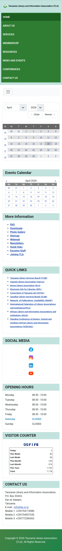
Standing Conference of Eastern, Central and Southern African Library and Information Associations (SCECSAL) (31, 323)
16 (5, 145)
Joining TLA (17, 254)
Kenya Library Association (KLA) (25, 285)
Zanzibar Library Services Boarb (28, 297)
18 (48, 144)
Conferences (11, 69)
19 (56, 144)
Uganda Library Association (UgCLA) (27, 282)
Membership (11, 43)
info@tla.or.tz (21, 507)
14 (5, 132)
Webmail (15, 239)
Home (6, 17)
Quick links (16, 246)
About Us (9, 25)
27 (11, 156)
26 (56, 150)
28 (19, 156)
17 (41, 144)
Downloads (16, 228)
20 (11, 150)
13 (11, 144)
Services (8, 34)
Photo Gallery (17, 232)
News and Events (14, 60)
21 (19, 150)
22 (26, 150)
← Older (35, 114)
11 (48, 137)
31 (19, 131)
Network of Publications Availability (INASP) (31, 300)
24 (41, 150)
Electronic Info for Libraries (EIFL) (26, 289)
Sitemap (15, 235)
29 (26, 156)
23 (33, 150)
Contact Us (10, 77)
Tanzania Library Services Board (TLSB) (28, 278)
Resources (10, 51)
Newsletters (17, 243)
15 (5, 139)
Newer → (50, 114)
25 (48, 150)
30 (11, 131)
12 (56, 137)
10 (41, 137)
